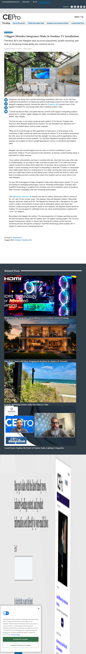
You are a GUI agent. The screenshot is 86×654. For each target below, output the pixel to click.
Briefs (4, 513)
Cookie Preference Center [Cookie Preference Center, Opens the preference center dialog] (20, 645)
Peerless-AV (52, 104)
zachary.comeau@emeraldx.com (53, 544)
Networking (46, 510)
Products (5, 516)
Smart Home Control (49, 516)
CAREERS (18, 578)
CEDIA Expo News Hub (36, 23)
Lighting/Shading (48, 521)
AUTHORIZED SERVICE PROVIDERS (33, 578)
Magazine (5, 542)
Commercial (46, 513)
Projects (4, 519)
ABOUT (12, 578)
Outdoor (18, 240)
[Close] (38, 608)
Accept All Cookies (20, 639)
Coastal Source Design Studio (58, 23)
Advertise (26, 2)
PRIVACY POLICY (53, 580)
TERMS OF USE (41, 580)
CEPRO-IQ (5, 548)
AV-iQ (35, 2)
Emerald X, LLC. (39, 574)
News (3, 510)
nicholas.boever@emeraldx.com (53, 553)
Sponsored (8, 32)
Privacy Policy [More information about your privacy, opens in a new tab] (15, 634)
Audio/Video (46, 519)
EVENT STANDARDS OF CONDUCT (55, 578)
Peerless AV (27, 240)
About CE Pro (6, 540)
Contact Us (47, 556)
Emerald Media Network (10, 2)
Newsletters (5, 545)
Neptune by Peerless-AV (22, 197)
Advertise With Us (7, 537)
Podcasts (5, 527)
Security (45, 524)
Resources (5, 521)
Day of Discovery (19, 23)
